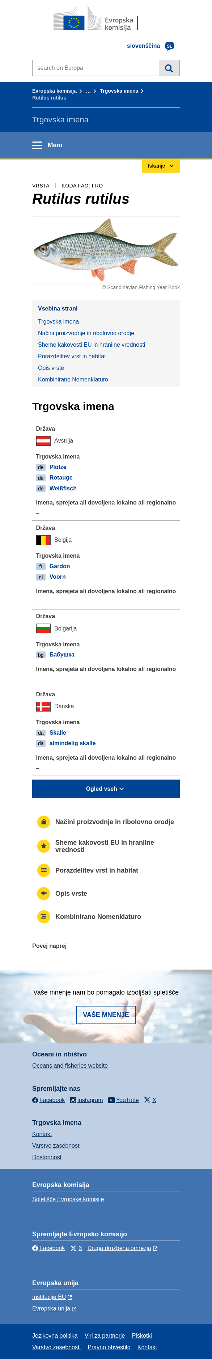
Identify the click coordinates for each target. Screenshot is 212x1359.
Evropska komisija (54, 91)
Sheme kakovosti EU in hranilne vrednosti (91, 345)
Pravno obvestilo (109, 1347)
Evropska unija (51, 1308)
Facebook (48, 1248)
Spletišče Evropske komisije (68, 1199)
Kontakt (42, 1134)
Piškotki (142, 1336)
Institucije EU (49, 1297)
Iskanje (169, 67)
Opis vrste (51, 368)
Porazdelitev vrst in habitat (72, 356)
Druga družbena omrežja (119, 1248)
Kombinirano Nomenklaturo (73, 379)
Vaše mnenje (106, 1014)
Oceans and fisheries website (70, 1066)
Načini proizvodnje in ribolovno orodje (86, 333)
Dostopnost (47, 1157)
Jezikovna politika (54, 1336)
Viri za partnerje (105, 1336)
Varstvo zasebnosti (56, 1146)
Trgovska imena (119, 91)
